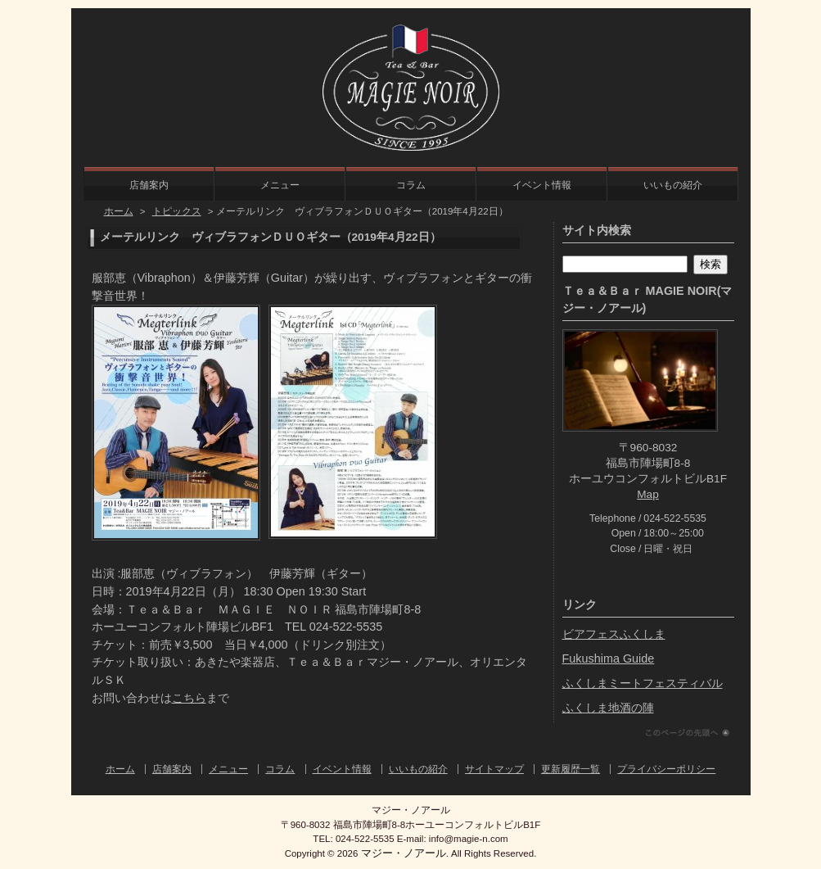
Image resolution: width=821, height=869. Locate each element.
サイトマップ (494, 769)
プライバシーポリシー (666, 769)
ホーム (118, 211)
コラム (411, 185)
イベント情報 (541, 185)
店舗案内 (149, 185)
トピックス (176, 211)
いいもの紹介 (672, 185)
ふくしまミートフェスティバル (642, 683)
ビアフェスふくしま (613, 633)
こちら (189, 697)
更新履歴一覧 (570, 769)
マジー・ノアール (403, 853)
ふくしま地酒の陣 (608, 707)
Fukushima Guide (608, 658)
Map (648, 494)
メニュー (280, 185)
